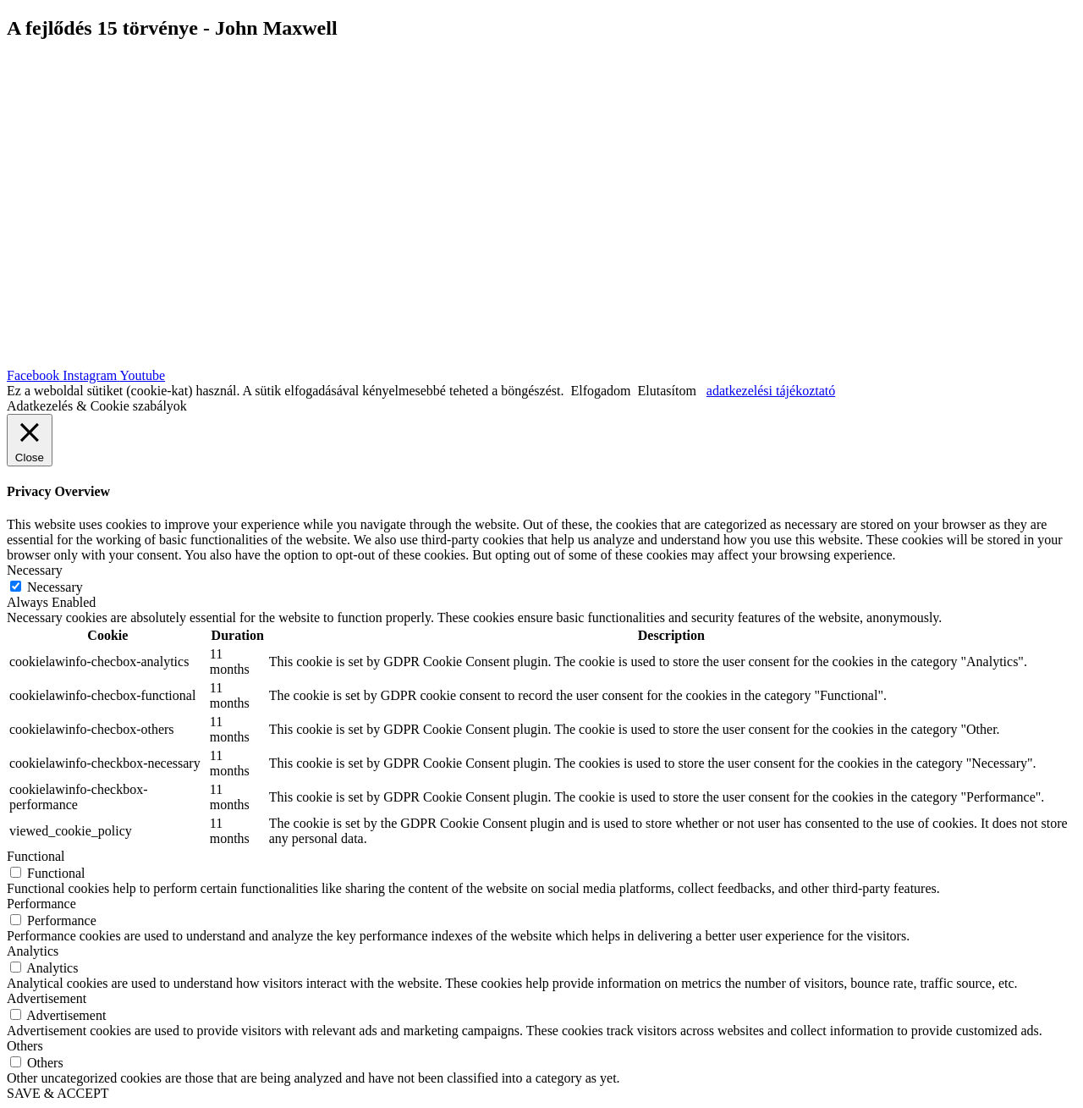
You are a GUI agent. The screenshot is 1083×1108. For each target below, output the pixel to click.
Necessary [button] (35, 570)
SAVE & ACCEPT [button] (58, 1093)
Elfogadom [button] (600, 390)
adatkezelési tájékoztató (770, 390)
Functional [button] (35, 856)
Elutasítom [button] (667, 390)
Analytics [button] (32, 951)
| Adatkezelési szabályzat (579, 331)
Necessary (55, 587)
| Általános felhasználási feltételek (759, 331)
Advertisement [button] (46, 998)
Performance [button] (41, 903)
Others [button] (25, 1046)
